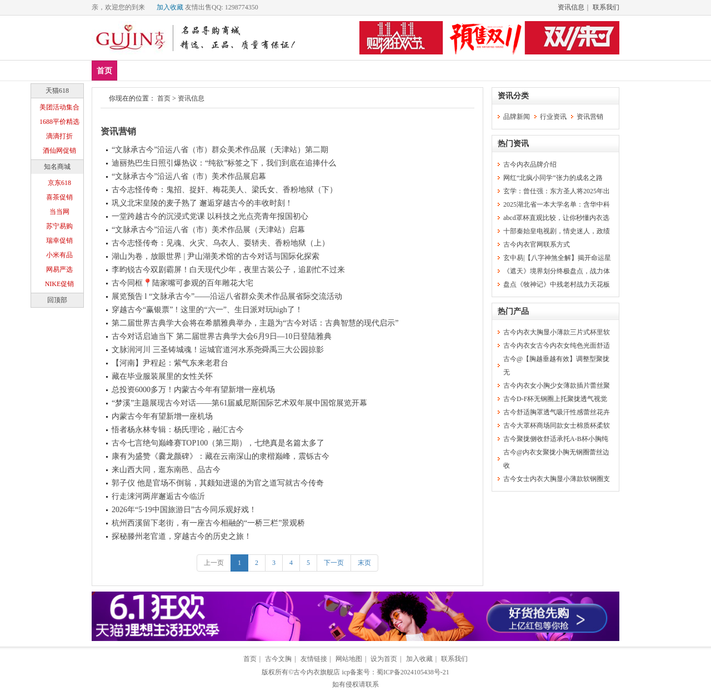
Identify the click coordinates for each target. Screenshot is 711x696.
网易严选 (59, 269)
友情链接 (314, 659)
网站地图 (349, 659)
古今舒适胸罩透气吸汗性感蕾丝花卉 (556, 412)
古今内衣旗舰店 (316, 672)
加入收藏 (170, 7)
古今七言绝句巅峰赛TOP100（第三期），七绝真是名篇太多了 (218, 443)
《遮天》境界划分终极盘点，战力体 (556, 271)
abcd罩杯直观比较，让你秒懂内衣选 (556, 218)
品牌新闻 (516, 117)
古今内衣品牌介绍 (530, 164)
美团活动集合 (59, 107)
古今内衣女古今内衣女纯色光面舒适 (556, 345)
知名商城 (57, 167)
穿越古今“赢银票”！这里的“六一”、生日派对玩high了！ (207, 310)
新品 (133, 70)
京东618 (59, 183)
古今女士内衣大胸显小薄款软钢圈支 (556, 479)
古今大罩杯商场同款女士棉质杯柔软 (556, 425)
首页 (104, 71)
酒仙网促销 (59, 150)
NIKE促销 (59, 284)
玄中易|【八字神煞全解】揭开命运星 (557, 258)
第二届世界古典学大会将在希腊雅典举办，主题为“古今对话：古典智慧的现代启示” (255, 323)
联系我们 (606, 7)
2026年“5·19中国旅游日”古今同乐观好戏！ (184, 509)
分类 (313, 70)
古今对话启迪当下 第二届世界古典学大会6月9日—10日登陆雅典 (222, 336)
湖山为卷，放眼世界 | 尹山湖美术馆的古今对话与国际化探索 (215, 256)
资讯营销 (118, 131)
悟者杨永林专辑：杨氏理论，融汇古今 (178, 429)
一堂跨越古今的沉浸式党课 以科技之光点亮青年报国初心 (210, 216)
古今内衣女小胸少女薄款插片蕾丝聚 (556, 385)
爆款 (166, 70)
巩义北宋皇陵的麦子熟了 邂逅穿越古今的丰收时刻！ (202, 203)
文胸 (199, 70)
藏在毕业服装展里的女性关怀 (162, 376)
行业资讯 (553, 117)
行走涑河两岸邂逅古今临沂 (158, 496)
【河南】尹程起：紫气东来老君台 (170, 363)
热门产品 (513, 311)
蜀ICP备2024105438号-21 (413, 672)
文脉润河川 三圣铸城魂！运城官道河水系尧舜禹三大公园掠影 (218, 350)
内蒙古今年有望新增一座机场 (162, 416)
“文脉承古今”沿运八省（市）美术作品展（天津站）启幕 (208, 230)
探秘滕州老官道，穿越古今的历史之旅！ (182, 536)
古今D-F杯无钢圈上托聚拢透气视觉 (555, 399)
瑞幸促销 (59, 240)
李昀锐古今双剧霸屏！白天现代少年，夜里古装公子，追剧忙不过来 (228, 270)
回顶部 (57, 300)
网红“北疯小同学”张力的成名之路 (553, 178)
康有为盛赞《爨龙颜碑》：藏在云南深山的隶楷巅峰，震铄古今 (220, 456)
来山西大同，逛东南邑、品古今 (166, 469)
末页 (364, 563)
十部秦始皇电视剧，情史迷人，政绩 (556, 231)
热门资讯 (513, 143)
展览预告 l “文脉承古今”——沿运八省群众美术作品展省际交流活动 (227, 296)
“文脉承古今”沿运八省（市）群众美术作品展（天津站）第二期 (220, 150)
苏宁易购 (59, 226)
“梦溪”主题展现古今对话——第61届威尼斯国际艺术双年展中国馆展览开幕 (239, 403)
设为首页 (383, 659)
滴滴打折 (59, 136)
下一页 (334, 563)
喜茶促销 (59, 197)
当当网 (59, 212)
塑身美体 (272, 70)
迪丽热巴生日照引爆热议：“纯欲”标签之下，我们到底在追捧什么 (224, 163)
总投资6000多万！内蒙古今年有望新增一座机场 (193, 389)
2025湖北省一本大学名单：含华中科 (556, 204)
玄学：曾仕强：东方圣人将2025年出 (556, 191)
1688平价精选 (59, 122)
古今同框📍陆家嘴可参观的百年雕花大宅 (182, 283)
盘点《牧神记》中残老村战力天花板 (556, 284)
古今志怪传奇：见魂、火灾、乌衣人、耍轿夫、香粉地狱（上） (220, 243)
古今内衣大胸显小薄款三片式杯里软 (556, 332)
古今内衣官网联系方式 (536, 244)
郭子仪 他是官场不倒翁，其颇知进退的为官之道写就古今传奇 (218, 483)
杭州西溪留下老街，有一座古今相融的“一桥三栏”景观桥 (208, 523)
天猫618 (57, 90)
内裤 (231, 70)
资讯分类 (513, 96)
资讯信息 (571, 7)
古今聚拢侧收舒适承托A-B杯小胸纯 (555, 439)
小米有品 (59, 255)
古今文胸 (278, 659)
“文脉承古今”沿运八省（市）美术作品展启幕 (189, 176)
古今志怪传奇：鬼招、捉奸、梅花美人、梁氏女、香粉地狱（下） (224, 190)
